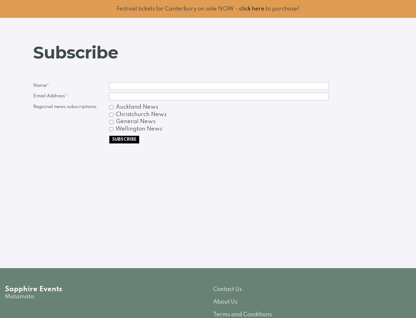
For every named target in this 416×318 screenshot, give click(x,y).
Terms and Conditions (242, 314)
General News (135, 121)
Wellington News (138, 129)
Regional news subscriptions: (65, 106)
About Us (225, 302)
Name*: (41, 85)
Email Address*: (51, 96)
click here (252, 9)
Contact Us (227, 289)
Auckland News (137, 107)
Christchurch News (141, 114)
